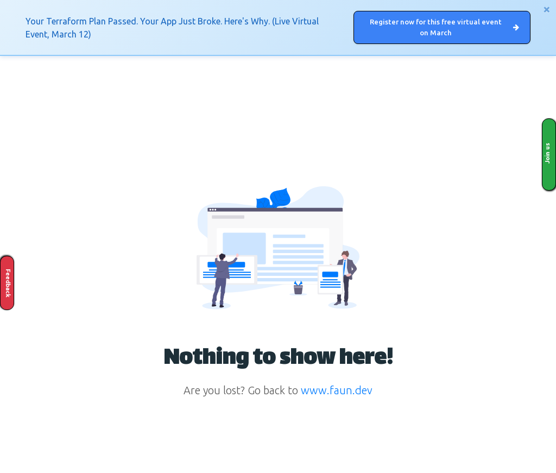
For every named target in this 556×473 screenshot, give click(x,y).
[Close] (547, 9)
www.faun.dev (336, 390)
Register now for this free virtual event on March (444, 27)
